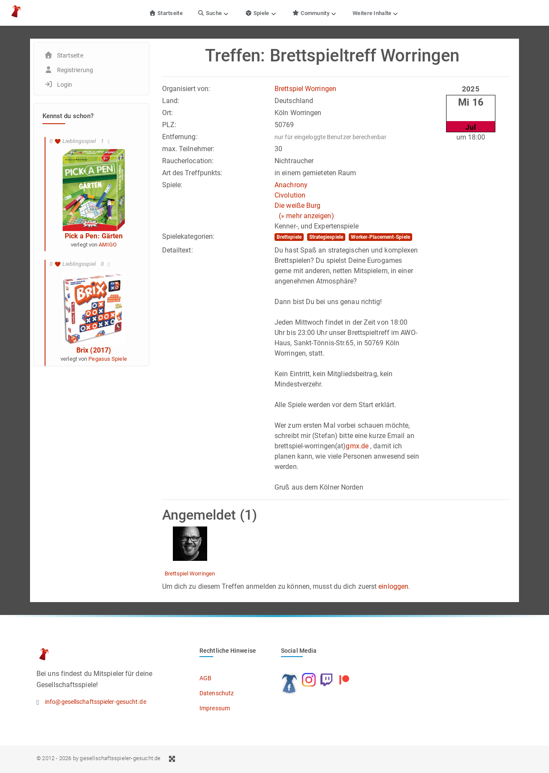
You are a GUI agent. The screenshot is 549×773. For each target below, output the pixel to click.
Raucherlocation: (188, 161)
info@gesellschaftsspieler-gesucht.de (95, 701)
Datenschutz (216, 693)
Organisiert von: (186, 89)
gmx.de (357, 446)
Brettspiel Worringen (305, 89)
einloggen (393, 586)
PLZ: (169, 125)
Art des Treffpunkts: (192, 173)
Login (64, 84)
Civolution (289, 195)
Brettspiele (289, 237)
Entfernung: (180, 137)
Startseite (166, 13)
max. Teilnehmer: (188, 149)
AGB (205, 678)
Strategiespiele (326, 237)
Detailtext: (177, 250)
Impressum (214, 708)
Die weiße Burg (297, 205)
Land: (171, 101)
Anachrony (291, 185)
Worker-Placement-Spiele (380, 237)
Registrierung (75, 70)
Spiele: (172, 185)
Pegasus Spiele (107, 359)
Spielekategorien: (188, 236)
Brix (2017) (93, 350)
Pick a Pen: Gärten (94, 236)
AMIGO (108, 244)
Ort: (167, 113)
